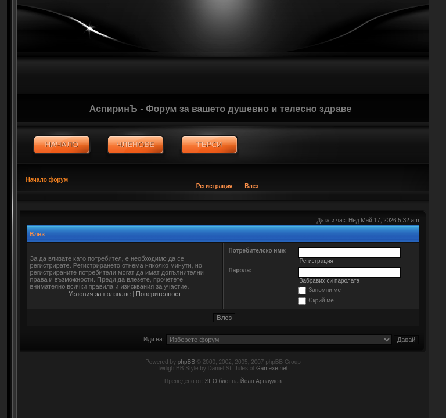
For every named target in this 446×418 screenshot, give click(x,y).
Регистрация (214, 186)
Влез (251, 186)
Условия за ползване (100, 293)
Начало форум (47, 179)
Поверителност (158, 293)
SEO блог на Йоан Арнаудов (243, 381)
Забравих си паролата (329, 281)
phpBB (186, 362)
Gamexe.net (271, 368)
